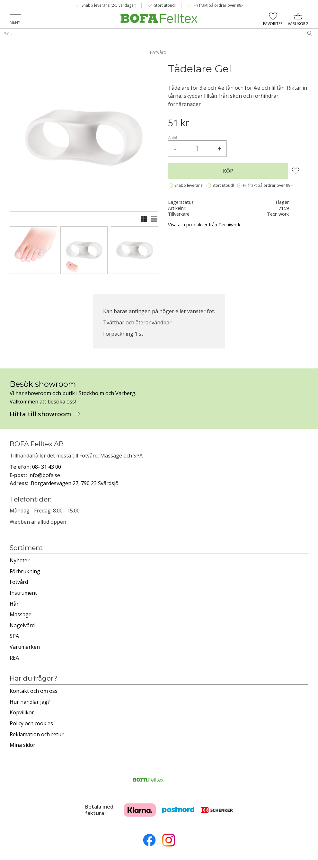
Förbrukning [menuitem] (25, 571)
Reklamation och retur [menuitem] (37, 734)
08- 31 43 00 (46, 466)
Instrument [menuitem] (23, 592)
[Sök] (310, 34)
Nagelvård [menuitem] (22, 625)
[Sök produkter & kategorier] (151, 34)
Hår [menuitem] (14, 603)
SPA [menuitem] (14, 635)
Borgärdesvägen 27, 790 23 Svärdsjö (75, 483)
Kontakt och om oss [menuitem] (33, 690)
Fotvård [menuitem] (19, 581)
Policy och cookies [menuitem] (31, 723)
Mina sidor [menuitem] (22, 744)
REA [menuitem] (14, 657)
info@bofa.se (44, 475)
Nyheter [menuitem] (20, 560)
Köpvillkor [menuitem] (22, 712)
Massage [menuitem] (20, 614)
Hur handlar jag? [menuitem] (30, 701)
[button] (15, 17)
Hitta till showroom (40, 414)
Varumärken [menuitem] (25, 646)
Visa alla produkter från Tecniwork (204, 225)
